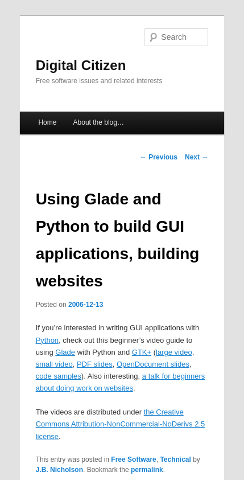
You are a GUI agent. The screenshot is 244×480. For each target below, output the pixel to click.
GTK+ (141, 352)
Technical (175, 459)
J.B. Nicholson (59, 470)
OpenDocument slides (153, 364)
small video (54, 364)
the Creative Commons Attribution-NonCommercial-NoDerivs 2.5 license (120, 424)
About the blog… (98, 122)
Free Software (133, 459)
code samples (58, 376)
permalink (147, 470)
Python (47, 340)
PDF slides (95, 364)
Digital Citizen (81, 65)
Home (47, 122)
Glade (65, 352)
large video (174, 352)
